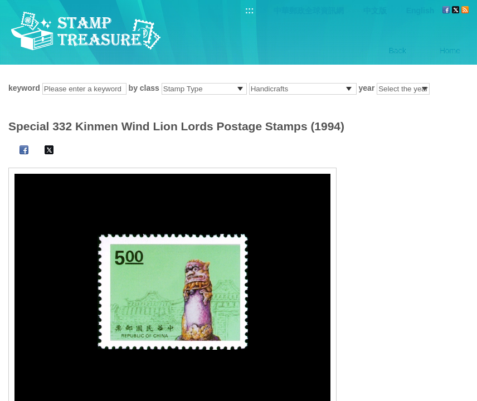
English (420, 10)
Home (450, 50)
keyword (24, 88)
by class (144, 88)
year (367, 88)
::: (249, 10)
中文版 (375, 10)
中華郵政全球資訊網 (309, 10)
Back (397, 50)
